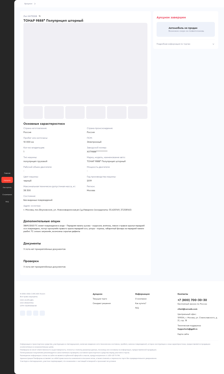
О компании (141, 299)
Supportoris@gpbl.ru (187, 329)
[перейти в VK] (22, 313)
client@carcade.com (187, 309)
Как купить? (140, 303)
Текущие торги (100, 299)
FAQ (137, 308)
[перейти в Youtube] (35, 313)
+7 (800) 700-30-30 (192, 300)
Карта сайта (183, 334)
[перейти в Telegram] (29, 313)
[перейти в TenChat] (42, 313)
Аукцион (28, 4)
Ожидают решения (102, 303)
